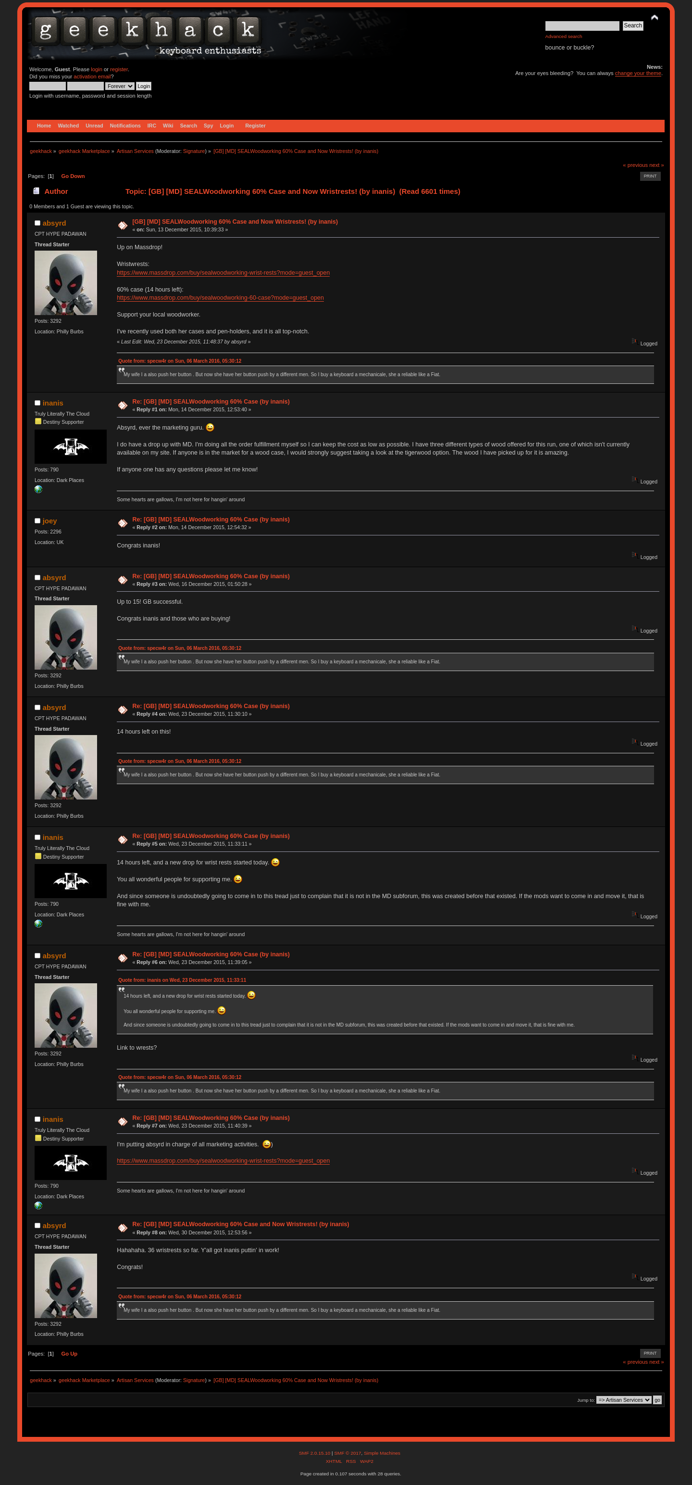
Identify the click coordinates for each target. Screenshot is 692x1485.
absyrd (54, 223)
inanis (53, 403)
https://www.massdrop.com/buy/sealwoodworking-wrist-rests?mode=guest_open (223, 272)
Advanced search (563, 36)
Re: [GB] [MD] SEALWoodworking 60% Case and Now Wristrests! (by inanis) (240, 1224)
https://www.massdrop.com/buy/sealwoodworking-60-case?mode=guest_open (220, 297)
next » (656, 165)
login (96, 69)
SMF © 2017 (347, 1453)
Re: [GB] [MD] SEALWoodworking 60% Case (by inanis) (210, 401)
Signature (194, 151)
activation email (92, 76)
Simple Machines (382, 1453)
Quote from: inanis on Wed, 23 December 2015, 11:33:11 (182, 980)
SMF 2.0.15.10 (315, 1453)
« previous (635, 165)
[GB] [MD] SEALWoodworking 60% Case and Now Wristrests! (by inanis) (235, 221)
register (119, 69)
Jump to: (586, 1400)
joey (50, 521)
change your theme (638, 73)
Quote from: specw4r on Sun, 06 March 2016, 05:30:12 (179, 361)
